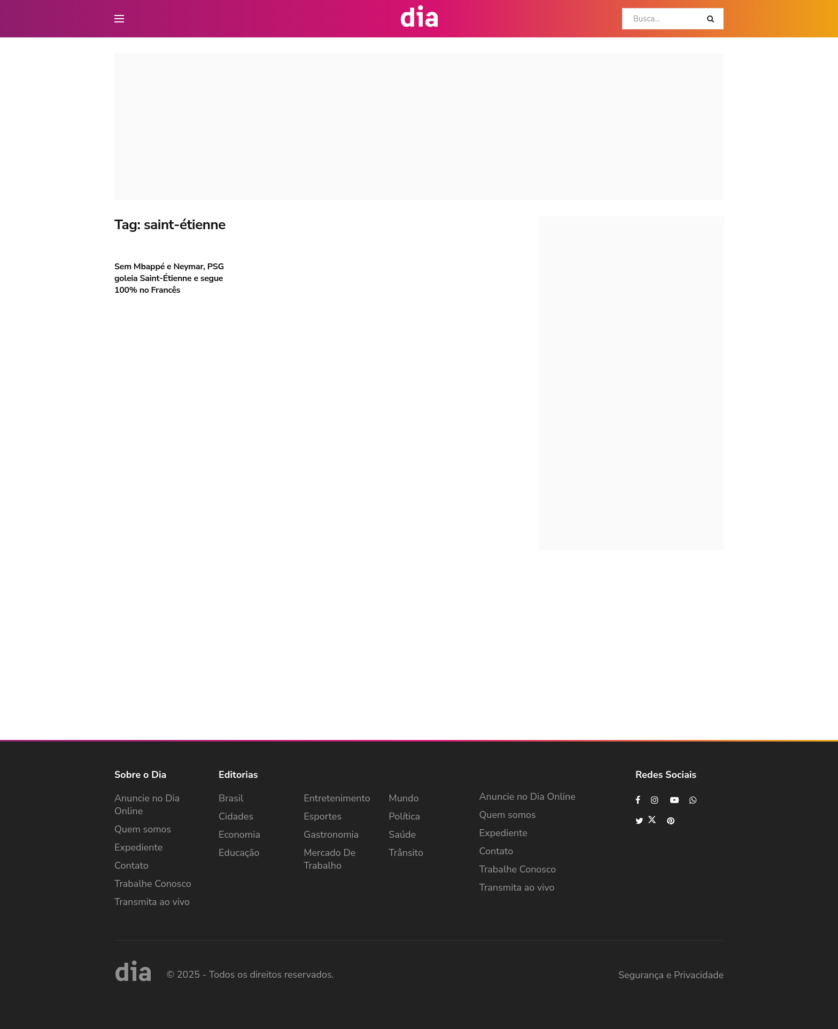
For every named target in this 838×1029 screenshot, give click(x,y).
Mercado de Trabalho (329, 859)
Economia (239, 834)
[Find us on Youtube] (674, 800)
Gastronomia (331, 834)
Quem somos (142, 829)
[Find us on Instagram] (655, 800)
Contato (131, 865)
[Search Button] (713, 18)
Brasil (231, 798)
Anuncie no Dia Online (147, 804)
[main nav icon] (119, 18)
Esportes (323, 816)
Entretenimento (337, 798)
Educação (239, 852)
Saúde (402, 834)
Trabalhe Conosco (152, 883)
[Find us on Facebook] (637, 800)
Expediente (138, 847)
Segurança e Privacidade (671, 975)
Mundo (403, 798)
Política (404, 816)
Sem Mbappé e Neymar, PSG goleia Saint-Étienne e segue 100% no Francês (169, 279)
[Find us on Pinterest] (671, 821)
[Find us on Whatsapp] (693, 800)
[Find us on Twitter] (645, 821)
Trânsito (406, 852)
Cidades (236, 816)
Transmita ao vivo (152, 901)
